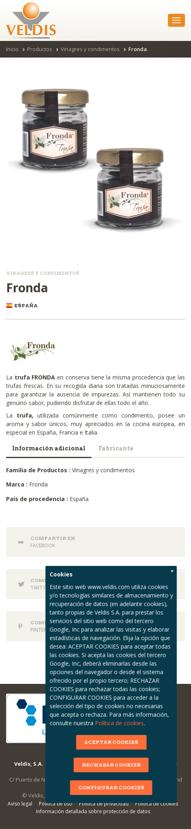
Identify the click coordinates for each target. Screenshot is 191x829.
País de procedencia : (37, 499)
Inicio (12, 49)
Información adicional (48, 448)
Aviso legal (20, 803)
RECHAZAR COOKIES (120, 765)
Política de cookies (128, 723)
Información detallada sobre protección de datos (93, 811)
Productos (39, 49)
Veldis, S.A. (28, 763)
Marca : (17, 484)
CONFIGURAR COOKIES (121, 787)
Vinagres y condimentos (90, 49)
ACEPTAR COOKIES (120, 742)
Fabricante (116, 448)
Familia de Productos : (38, 470)
